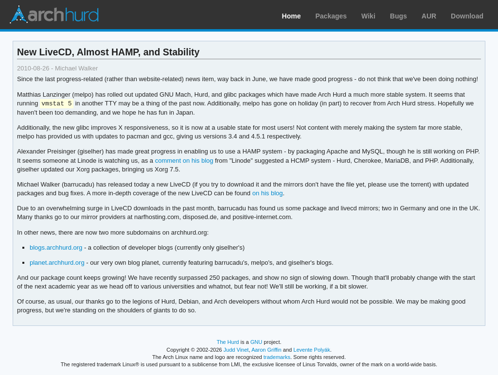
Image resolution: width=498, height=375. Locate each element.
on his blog (267, 193)
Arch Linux (53, 14)
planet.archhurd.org (57, 262)
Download (467, 16)
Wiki (368, 16)
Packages (331, 16)
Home (291, 16)
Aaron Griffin (266, 350)
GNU (256, 342)
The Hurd (227, 342)
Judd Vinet (236, 350)
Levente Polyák (311, 350)
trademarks (277, 357)
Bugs (398, 16)
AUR (429, 16)
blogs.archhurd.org (56, 247)
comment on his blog (184, 160)
